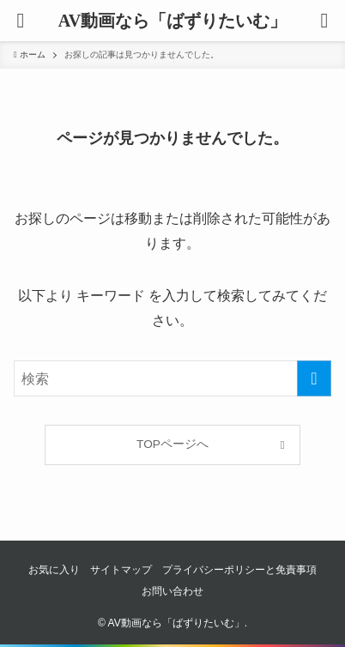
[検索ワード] (172, 378)
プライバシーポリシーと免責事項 (239, 570)
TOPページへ (172, 444)
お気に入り (54, 570)
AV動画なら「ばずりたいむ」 (172, 20)
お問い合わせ (172, 591)
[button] (324, 20)
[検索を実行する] (314, 378)
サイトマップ (121, 570)
